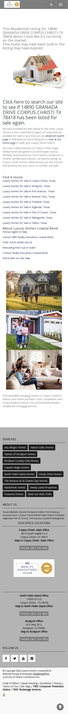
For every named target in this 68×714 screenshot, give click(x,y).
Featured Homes (13, 494)
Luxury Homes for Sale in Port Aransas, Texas (29, 191)
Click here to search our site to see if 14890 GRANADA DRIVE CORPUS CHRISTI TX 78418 (33, 109)
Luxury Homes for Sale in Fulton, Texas (25, 223)
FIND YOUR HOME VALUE (17, 242)
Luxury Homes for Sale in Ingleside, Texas (26, 207)
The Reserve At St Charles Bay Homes (26, 480)
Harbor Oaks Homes (42, 447)
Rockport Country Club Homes (21, 460)
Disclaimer (45, 683)
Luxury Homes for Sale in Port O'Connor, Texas (29, 212)
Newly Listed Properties (43, 487)
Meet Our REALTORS (40, 494)
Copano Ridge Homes (16, 467)
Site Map (25, 686)
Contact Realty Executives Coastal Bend (25, 253)
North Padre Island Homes (19, 474)
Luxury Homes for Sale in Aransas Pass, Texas (29, 196)
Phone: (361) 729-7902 (34, 548)
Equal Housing (29, 683)
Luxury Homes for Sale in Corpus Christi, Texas (29, 180)
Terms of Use (10, 686)
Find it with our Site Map (16, 258)
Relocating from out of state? (19, 247)
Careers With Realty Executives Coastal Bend (28, 237)
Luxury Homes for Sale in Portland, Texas (26, 201)
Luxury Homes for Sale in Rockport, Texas (26, 186)
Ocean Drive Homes (50, 474)
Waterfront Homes (15, 487)
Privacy (58, 683)
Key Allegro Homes (15, 447)
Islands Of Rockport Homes (20, 454)
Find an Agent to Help (15, 231)
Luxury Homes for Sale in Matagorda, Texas (27, 217)
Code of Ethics (11, 683)
